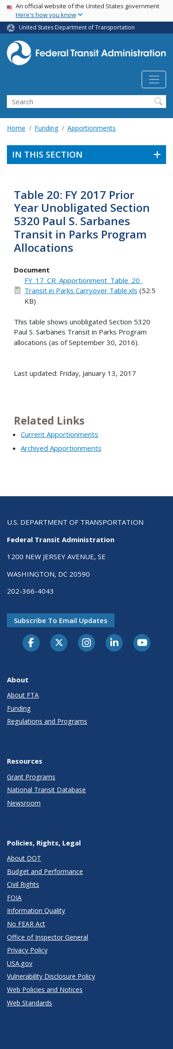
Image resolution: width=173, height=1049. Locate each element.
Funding (46, 128)
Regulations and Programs (47, 721)
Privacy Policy (27, 950)
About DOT (24, 858)
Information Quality (36, 910)
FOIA (14, 897)
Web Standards (29, 1002)
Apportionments (91, 128)
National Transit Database (46, 789)
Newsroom (24, 803)
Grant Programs (31, 776)
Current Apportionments (59, 434)
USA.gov (19, 963)
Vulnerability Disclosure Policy (51, 976)
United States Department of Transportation (77, 27)
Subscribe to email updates (60, 620)
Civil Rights (23, 884)
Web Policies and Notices (45, 989)
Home (16, 128)
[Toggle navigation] (154, 79)
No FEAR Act (26, 923)
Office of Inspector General (47, 937)
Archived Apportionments (61, 448)
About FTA (23, 695)
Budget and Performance (45, 871)
